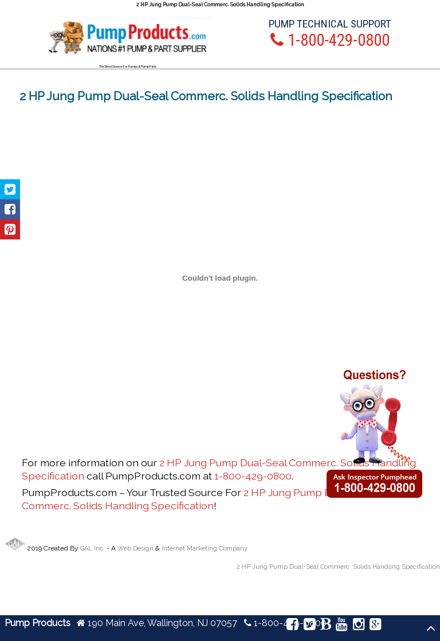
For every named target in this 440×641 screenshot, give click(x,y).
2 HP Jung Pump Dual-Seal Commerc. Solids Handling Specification (196, 499)
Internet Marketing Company (204, 548)
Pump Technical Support (330, 23)
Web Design (135, 548)
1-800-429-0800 (253, 476)
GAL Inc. (92, 548)
